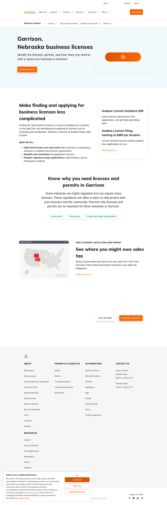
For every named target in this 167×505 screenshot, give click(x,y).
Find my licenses (27, 69)
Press (26, 415)
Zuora (87, 409)
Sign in (136, 3)
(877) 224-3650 (105, 318)
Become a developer (32, 409)
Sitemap (27, 426)
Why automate (30, 376)
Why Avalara (29, 370)
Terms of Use (34, 492)
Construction (56, 216)
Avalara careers (30, 398)
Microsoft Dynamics (93, 376)
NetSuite (88, 381)
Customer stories (31, 387)
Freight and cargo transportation (101, 216)
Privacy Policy (24, 498)
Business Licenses (32, 23)
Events (27, 462)
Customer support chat (128, 326)
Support (127, 3)
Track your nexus (83, 274)
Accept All (77, 480)
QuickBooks (90, 387)
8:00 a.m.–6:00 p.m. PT (124, 378)
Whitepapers (29, 456)
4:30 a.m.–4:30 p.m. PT (124, 387)
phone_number (122, 370)
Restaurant (74, 216)
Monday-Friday (121, 374)
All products (59, 393)
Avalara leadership (31, 393)
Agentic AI (43, 12)
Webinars (27, 467)
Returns (58, 376)
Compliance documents (64, 387)
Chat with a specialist (131, 318)
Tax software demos (62, 381)
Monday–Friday (122, 383)
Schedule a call (103, 326)
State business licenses (69, 23)
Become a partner (31, 404)
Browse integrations (93, 415)
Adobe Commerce (92, 370)
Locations (28, 420)
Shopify (88, 398)
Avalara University (31, 445)
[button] (55, 12)
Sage (87, 393)
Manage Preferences (77, 492)
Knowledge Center (31, 451)
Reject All (77, 486)
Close (77, 475)
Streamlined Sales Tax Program (36, 381)
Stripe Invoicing (91, 404)
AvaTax (57, 370)
